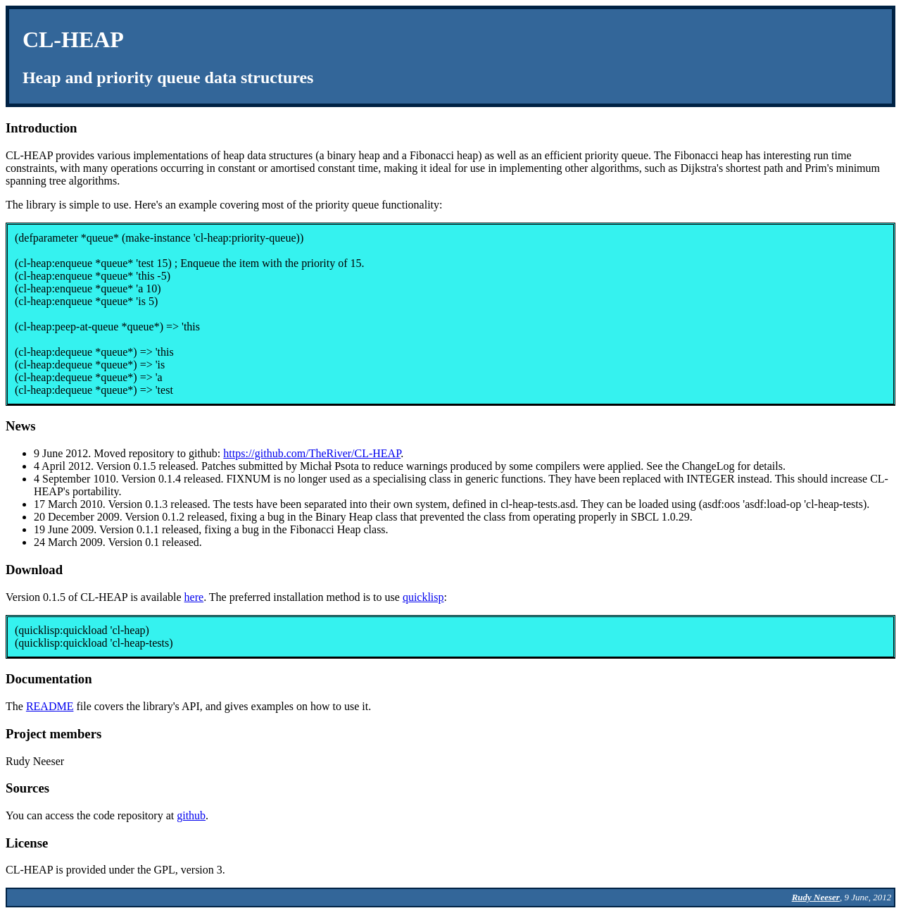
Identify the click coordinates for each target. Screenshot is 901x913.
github (191, 815)
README (50, 706)
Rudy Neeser (816, 897)
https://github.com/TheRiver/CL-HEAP (312, 453)
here (194, 597)
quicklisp (423, 597)
